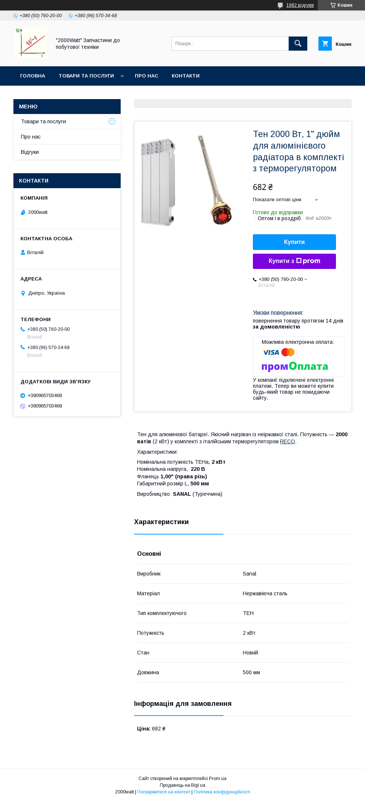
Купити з (294, 261)
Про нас (146, 76)
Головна (32, 76)
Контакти (186, 76)
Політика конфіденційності (222, 792)
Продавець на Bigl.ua (182, 785)
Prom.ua (217, 778)
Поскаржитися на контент (163, 792)
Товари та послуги (86, 76)
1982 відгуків (300, 5)
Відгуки (30, 152)
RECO (287, 441)
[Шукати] (298, 44)
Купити (294, 242)
